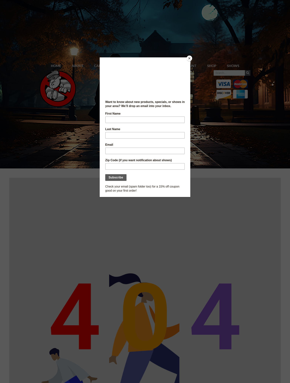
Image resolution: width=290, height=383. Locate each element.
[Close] (189, 58)
